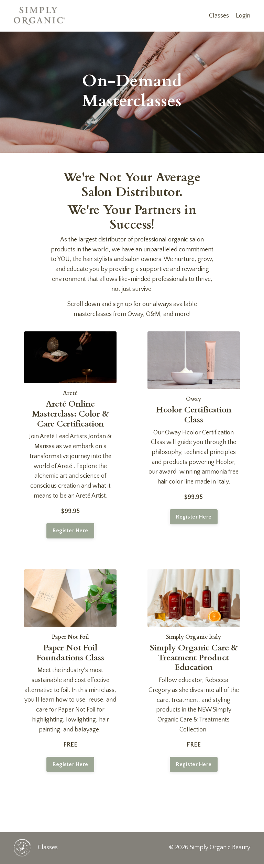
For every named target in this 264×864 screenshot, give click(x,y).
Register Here (70, 531)
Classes (219, 15)
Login (243, 15)
